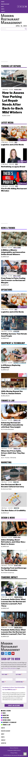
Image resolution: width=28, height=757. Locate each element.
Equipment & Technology (19, 362)
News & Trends (17, 247)
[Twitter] (21, 6)
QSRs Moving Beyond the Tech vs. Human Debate (12, 392)
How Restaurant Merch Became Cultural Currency (12, 485)
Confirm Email (19, 682)
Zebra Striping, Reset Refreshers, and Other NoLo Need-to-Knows (13, 542)
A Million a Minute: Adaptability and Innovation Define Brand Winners (13, 252)
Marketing (16, 482)
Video (16, 142)
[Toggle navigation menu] (25, 754)
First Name (4, 674)
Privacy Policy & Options (10, 668)
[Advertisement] (14, 47)
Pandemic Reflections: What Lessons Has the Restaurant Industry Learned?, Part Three (13, 602)
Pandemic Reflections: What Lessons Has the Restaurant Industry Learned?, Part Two (13, 632)
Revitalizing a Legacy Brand (13, 167)
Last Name (18, 674)
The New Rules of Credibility (13, 510)
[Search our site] (12, 28)
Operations (16, 331)
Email (3, 682)
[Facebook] (18, 6)
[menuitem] (2, 1)
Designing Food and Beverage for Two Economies (13, 569)
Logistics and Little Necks (12, 145)
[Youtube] (26, 6)
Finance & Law (16, 420)
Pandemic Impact (18, 597)
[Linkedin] (23, 6)
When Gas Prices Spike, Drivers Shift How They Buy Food (13, 453)
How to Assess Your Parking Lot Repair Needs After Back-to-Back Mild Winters (13, 102)
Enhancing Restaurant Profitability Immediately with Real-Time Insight (12, 425)
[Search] (25, 28)
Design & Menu (17, 89)
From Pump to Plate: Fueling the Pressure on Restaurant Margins (13, 280)
